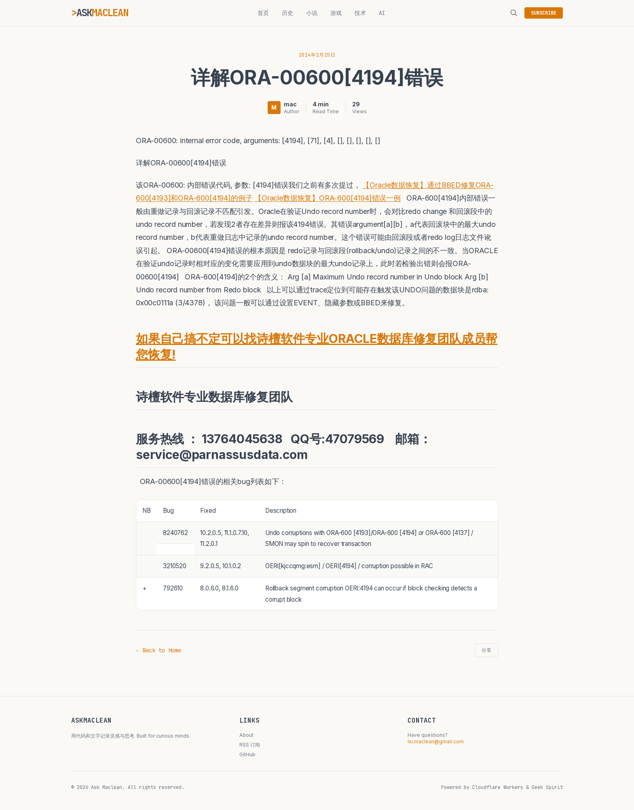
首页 (263, 13)
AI (382, 13)
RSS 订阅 (249, 745)
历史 (287, 13)
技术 (360, 13)
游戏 (336, 13)
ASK (102, 12)
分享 (486, 650)
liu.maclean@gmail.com (436, 741)
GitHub (247, 754)
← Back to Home (158, 650)
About (246, 735)
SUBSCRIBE (543, 13)
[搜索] (514, 13)
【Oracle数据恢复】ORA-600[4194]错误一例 (327, 198)
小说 (311, 13)
